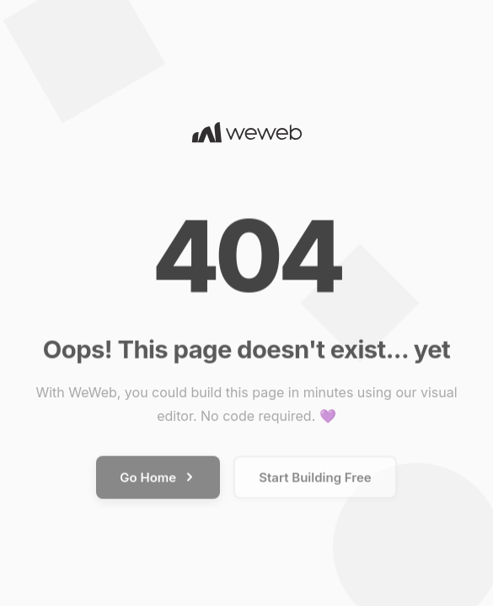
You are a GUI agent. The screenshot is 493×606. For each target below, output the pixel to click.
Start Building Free (315, 480)
